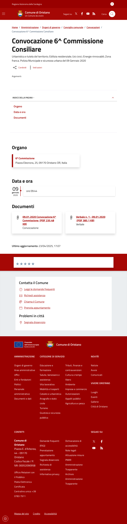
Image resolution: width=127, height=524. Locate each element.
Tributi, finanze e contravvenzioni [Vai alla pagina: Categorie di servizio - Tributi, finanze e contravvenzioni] (73, 368)
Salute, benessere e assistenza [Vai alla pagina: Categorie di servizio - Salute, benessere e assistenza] (50, 377)
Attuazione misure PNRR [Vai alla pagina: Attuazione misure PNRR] (74, 457)
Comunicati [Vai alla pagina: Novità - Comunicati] (96, 375)
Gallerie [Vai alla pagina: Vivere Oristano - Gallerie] (95, 401)
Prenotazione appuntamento (47, 453)
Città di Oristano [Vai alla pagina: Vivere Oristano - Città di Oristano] (99, 406)
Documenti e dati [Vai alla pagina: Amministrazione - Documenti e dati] (22, 398)
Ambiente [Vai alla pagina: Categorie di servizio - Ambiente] (70, 384)
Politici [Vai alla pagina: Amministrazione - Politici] (17, 384)
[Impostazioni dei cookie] (5, 519)
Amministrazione (30, 27)
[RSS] (93, 14)
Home (15, 27)
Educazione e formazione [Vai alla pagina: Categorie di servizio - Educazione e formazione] (46, 368)
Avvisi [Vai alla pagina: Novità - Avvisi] (94, 370)
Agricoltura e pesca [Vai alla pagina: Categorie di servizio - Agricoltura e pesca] (75, 403)
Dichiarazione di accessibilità (73, 443)
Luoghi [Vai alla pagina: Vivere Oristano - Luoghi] (94, 392)
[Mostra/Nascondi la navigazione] (3, 13)
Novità (95, 356)
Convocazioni (93, 27)
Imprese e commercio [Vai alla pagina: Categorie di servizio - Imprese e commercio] (76, 389)
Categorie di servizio (52, 356)
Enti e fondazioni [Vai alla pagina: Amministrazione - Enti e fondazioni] (22, 379)
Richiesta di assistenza (46, 467)
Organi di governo (51, 27)
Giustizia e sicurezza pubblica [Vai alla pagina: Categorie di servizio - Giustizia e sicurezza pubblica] (50, 415)
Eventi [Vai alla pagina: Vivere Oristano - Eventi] (94, 397)
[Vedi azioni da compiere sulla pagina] (35, 67)
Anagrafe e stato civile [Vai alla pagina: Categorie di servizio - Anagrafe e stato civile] (48, 401)
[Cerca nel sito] (112, 14)
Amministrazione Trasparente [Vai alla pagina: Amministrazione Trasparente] (74, 467)
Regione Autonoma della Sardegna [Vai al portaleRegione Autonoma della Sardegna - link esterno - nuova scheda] (27, 4)
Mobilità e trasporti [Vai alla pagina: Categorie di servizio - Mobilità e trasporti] (49, 389)
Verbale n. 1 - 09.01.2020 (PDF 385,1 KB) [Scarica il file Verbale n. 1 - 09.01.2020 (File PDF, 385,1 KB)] (90, 218)
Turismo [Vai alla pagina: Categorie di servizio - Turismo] (44, 408)
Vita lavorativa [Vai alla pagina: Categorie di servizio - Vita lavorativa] (47, 384)
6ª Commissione (24, 158)
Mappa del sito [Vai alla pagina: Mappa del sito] (21, 513)
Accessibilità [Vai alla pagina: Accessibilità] (50, 513)
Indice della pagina (23, 97)
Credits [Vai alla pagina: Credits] (36, 513)
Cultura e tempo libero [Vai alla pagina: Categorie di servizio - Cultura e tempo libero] (73, 377)
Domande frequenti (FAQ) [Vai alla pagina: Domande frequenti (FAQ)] (49, 443)
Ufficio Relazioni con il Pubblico (24, 475)
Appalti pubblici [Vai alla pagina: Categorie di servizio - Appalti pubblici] (73, 398)
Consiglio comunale (73, 27)
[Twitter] (75, 14)
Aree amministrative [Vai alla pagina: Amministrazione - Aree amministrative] (24, 370)
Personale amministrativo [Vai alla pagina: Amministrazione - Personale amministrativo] (22, 391)
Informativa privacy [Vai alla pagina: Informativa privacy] (49, 474)
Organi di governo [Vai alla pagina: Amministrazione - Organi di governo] (23, 365)
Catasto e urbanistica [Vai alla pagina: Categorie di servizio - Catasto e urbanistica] (50, 394)
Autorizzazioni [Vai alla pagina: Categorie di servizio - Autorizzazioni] (72, 394)
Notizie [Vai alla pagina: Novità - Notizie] (94, 365)
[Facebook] (81, 14)
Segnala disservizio (49, 460)
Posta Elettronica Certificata (23, 484)
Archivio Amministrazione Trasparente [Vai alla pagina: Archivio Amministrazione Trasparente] (74, 478)
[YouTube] (87, 14)
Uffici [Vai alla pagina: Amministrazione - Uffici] (16, 375)
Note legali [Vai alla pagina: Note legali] (70, 450)
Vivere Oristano (100, 383)
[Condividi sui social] (19, 67)
